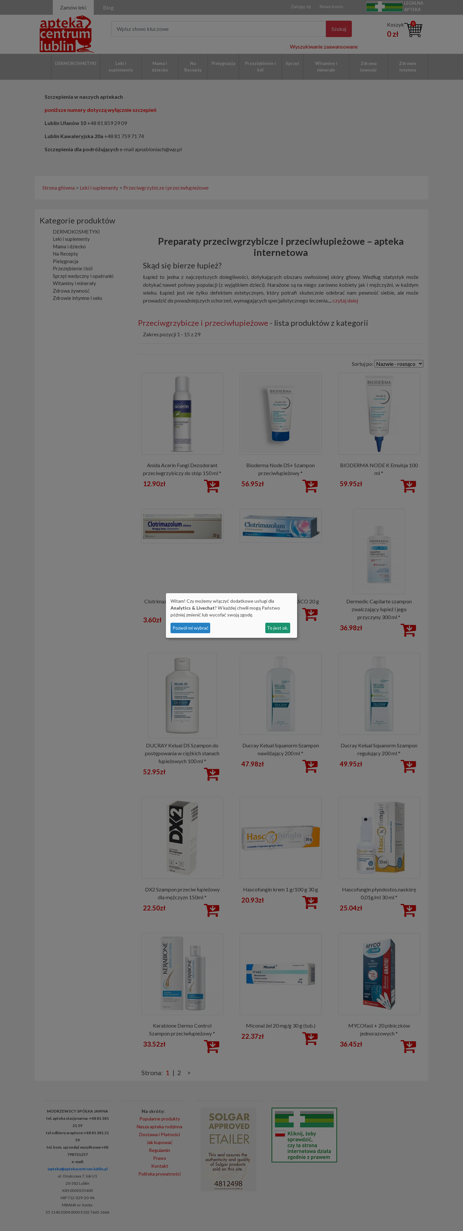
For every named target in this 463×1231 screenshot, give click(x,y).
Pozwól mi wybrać (190, 628)
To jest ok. (277, 628)
